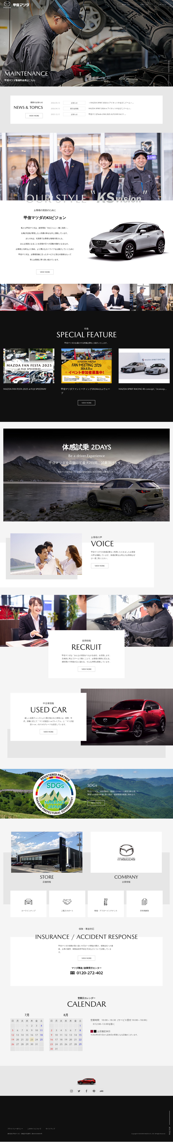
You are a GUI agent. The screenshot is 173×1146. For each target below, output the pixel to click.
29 (27, 1048)
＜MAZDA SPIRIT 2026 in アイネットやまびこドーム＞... (111, 103)
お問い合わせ (162, 5)
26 (12, 1048)
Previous (4, 43)
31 (36, 1048)
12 (12, 1038)
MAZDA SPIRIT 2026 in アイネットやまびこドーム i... (110, 108)
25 (41, 1043)
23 (31, 1043)
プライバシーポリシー (15, 1133)
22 (27, 1043)
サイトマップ (50, 1133)
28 (22, 1048)
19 (12, 1043)
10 (36, 1034)
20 (17, 1043)
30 (31, 1048)
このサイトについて (34, 1133)
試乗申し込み (144, 5)
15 (27, 1038)
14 (22, 1038)
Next (169, 43)
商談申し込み (126, 5)
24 (36, 1043)
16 (31, 1038)
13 (17, 1038)
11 (41, 1034)
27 (17, 1048)
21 (22, 1043)
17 (36, 1038)
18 (41, 1038)
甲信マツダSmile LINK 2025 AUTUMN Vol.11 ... (107, 114)
